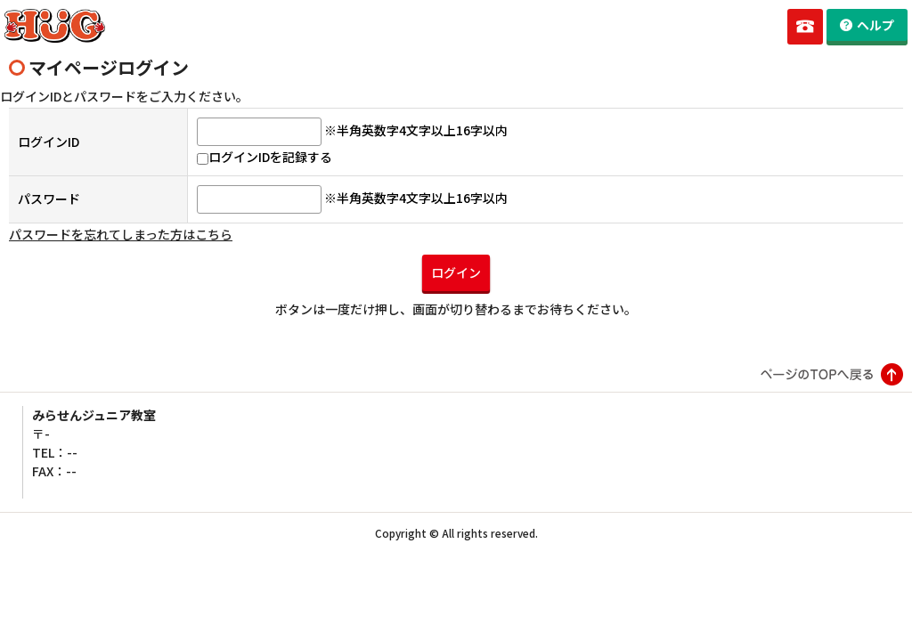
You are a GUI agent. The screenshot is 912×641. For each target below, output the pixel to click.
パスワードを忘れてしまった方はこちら (120, 234)
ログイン (456, 272)
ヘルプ (875, 25)
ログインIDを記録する (264, 157)
